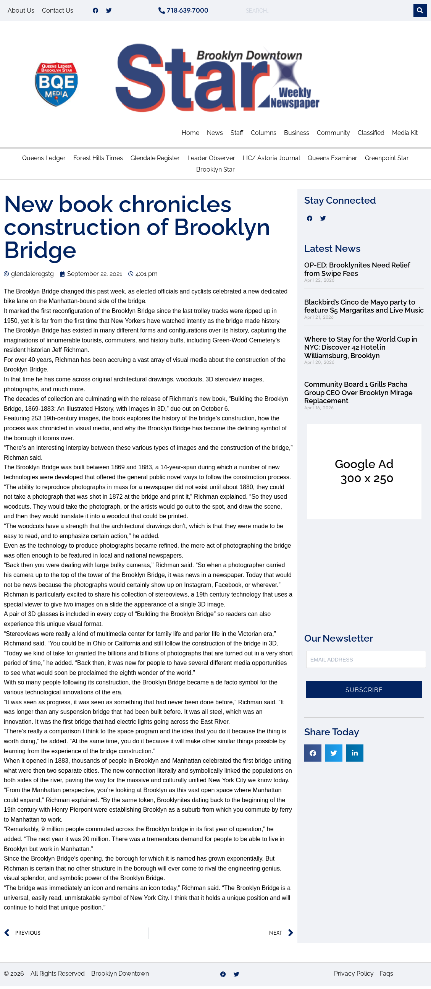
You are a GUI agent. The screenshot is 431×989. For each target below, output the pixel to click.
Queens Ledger (44, 160)
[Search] (420, 12)
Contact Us (57, 11)
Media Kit (405, 135)
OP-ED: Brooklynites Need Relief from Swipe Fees (357, 272)
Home (190, 135)
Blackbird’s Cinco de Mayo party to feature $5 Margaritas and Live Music (364, 309)
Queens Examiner (332, 160)
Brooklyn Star (215, 172)
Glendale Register (155, 160)
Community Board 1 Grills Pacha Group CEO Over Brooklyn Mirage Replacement (358, 395)
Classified (371, 135)
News (215, 135)
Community (333, 135)
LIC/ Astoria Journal (271, 160)
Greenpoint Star (387, 160)
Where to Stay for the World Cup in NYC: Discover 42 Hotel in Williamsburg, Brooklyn (360, 350)
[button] (312, 755)
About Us (21, 11)
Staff (237, 135)
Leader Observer (211, 160)
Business (296, 135)
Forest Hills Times (98, 160)
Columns (263, 135)
